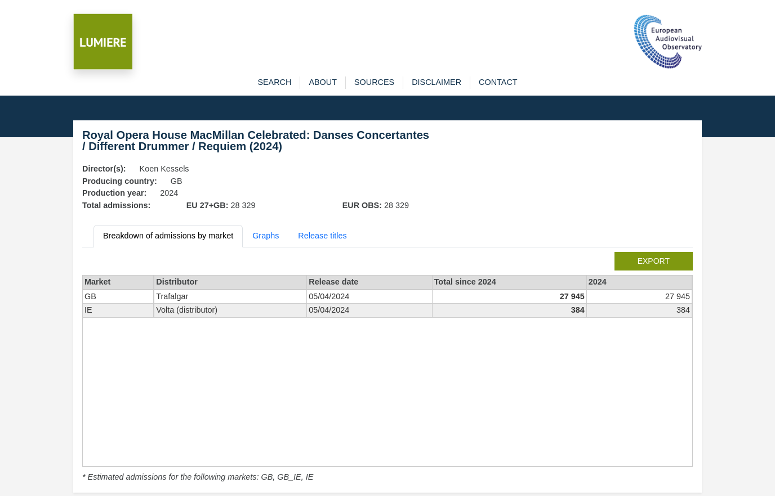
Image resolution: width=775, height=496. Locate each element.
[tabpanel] (387, 368)
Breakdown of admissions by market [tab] (168, 235)
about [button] (323, 82)
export (654, 260)
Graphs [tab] (265, 235)
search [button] (274, 82)
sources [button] (374, 82)
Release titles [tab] (322, 235)
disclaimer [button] (436, 82)
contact (498, 82)
